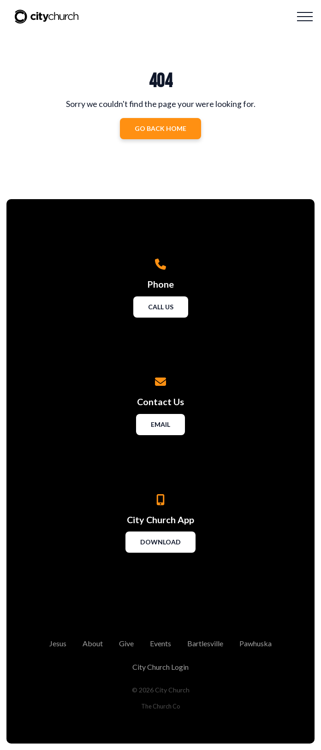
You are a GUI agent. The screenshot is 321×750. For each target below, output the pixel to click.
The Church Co (160, 706)
